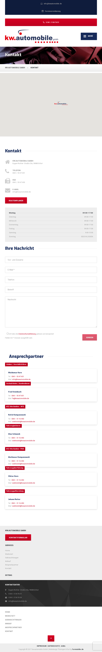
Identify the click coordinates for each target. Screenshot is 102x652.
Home (7, 550)
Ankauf (8, 561)
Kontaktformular (18, 538)
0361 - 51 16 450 (18, 419)
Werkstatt (9, 554)
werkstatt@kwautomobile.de (23, 422)
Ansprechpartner (11, 565)
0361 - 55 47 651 (18, 376)
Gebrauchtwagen (11, 558)
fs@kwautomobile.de (20, 398)
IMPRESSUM (41, 646)
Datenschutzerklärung (27, 334)
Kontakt (8, 568)
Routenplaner (16, 201)
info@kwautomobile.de (21, 379)
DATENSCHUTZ (54, 646)
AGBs (63, 646)
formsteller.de (78, 649)
